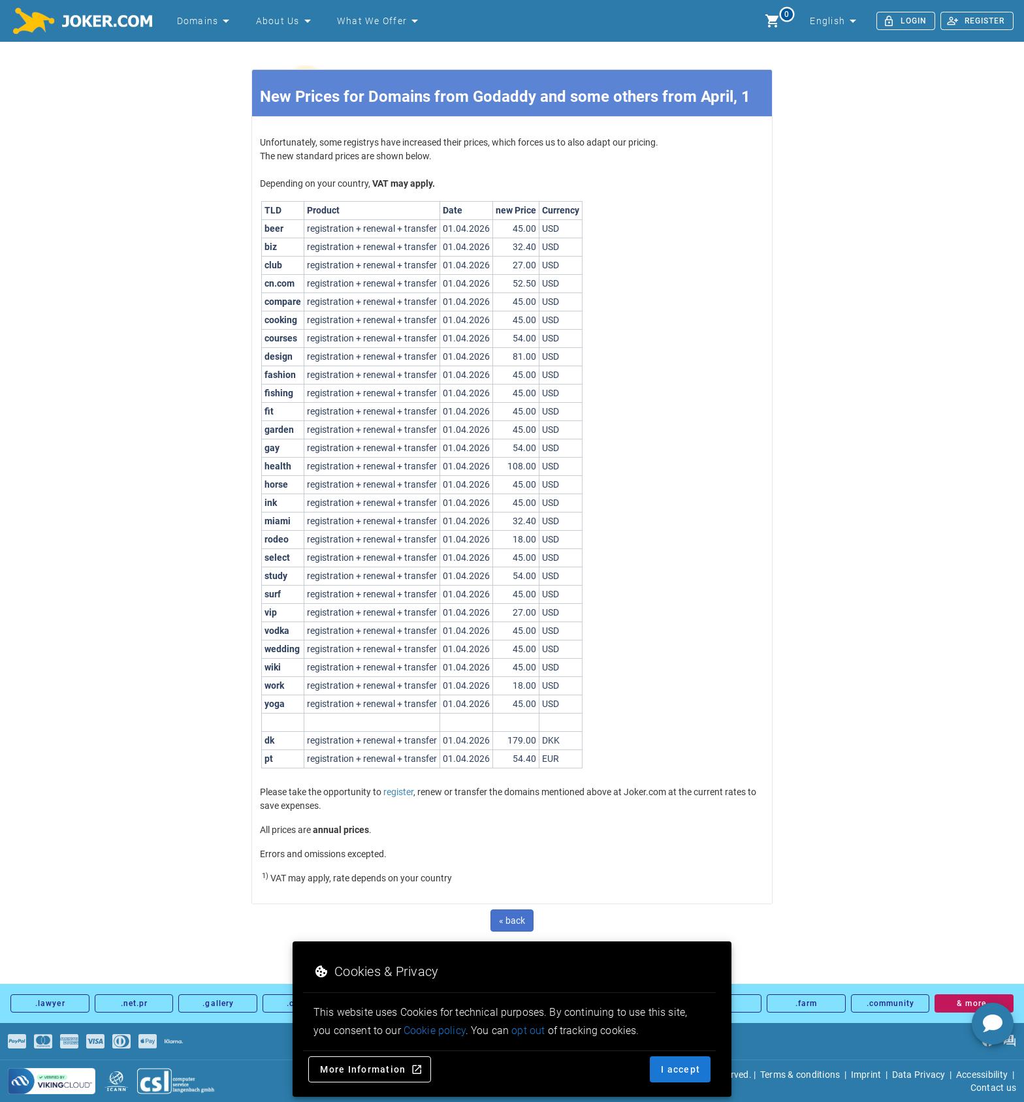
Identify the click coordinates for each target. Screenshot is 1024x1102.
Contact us (993, 1087)
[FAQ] (1009, 1041)
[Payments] (17, 1041)
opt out (528, 1030)
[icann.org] (116, 1081)
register (398, 792)
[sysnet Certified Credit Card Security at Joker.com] (51, 1081)
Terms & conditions (800, 1074)
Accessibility (982, 1074)
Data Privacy (919, 1074)
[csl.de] (176, 1081)
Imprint (866, 1074)
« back (512, 920)
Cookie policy (435, 1030)
